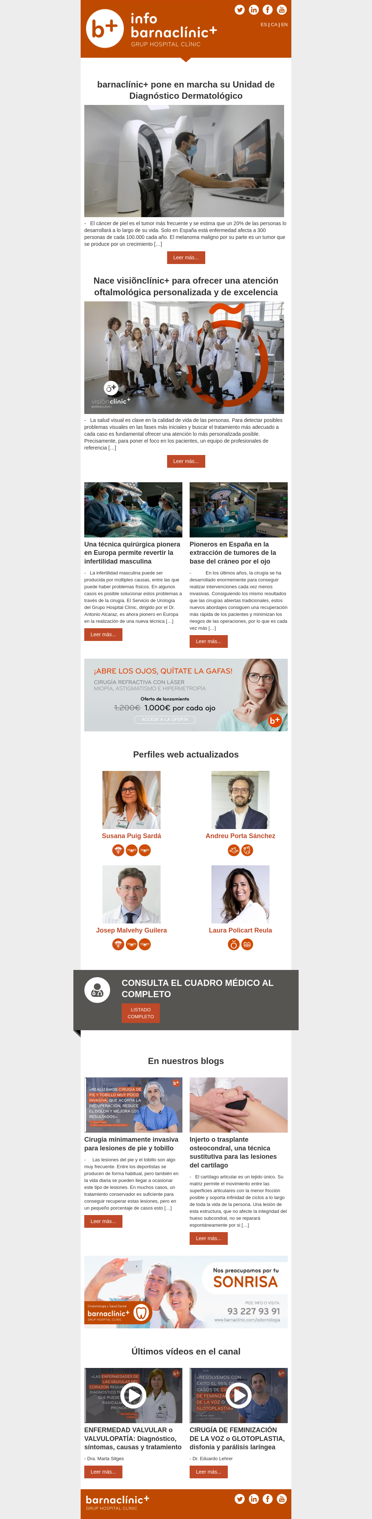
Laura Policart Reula (240, 930)
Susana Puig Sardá (131, 836)
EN (284, 24)
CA (274, 24)
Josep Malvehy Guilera (131, 930)
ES (263, 24)
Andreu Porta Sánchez (240, 836)
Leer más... (186, 257)
